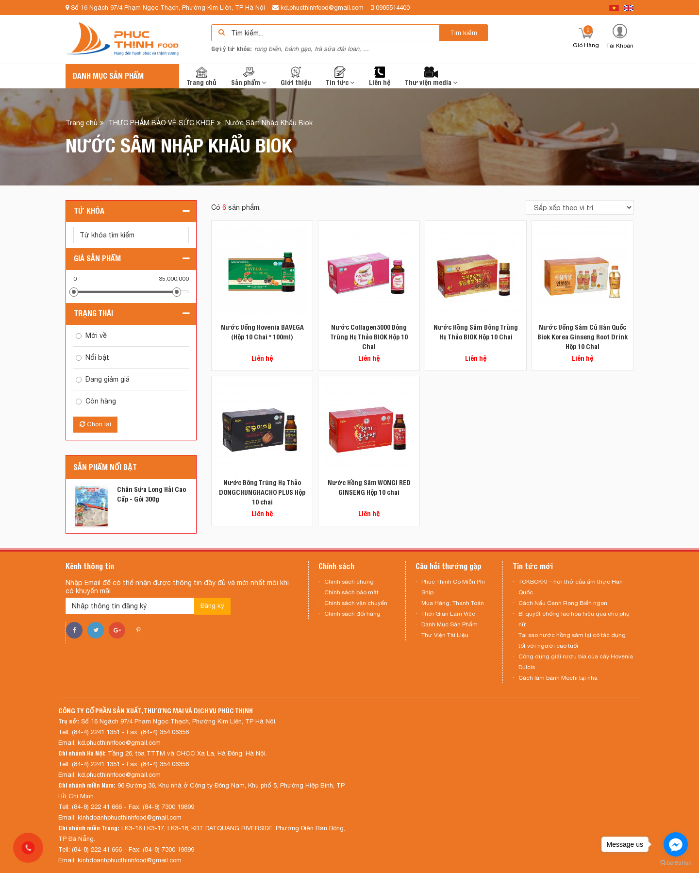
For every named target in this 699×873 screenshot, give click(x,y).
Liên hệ (379, 76)
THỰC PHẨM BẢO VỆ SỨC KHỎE (161, 122)
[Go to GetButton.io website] (675, 863)
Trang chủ (201, 76)
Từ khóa (89, 211)
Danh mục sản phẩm (108, 76)
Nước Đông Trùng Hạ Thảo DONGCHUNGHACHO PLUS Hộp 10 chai (262, 492)
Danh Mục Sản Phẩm (449, 624)
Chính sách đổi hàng (352, 613)
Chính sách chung (349, 581)
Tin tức (340, 76)
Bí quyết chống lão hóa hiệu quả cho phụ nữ (574, 619)
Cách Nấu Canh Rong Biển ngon (562, 603)
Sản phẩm (248, 76)
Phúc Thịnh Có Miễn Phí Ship (453, 587)
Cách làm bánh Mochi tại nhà (558, 677)
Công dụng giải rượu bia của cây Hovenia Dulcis (575, 662)
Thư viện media (431, 76)
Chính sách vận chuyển (355, 603)
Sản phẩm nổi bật (105, 467)
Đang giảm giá (107, 379)
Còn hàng (100, 401)
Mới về (96, 335)
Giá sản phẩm (97, 258)
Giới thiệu (296, 76)
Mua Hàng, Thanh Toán (452, 603)
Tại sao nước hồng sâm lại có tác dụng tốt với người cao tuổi (572, 640)
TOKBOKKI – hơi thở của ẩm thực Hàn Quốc (570, 587)
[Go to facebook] (676, 844)
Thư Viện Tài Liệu (444, 635)
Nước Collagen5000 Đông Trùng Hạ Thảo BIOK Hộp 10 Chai (369, 337)
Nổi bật (97, 357)
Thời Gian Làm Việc (448, 613)
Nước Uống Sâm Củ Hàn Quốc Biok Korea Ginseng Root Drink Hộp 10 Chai (582, 337)
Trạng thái (93, 313)
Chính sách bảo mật (351, 592)
